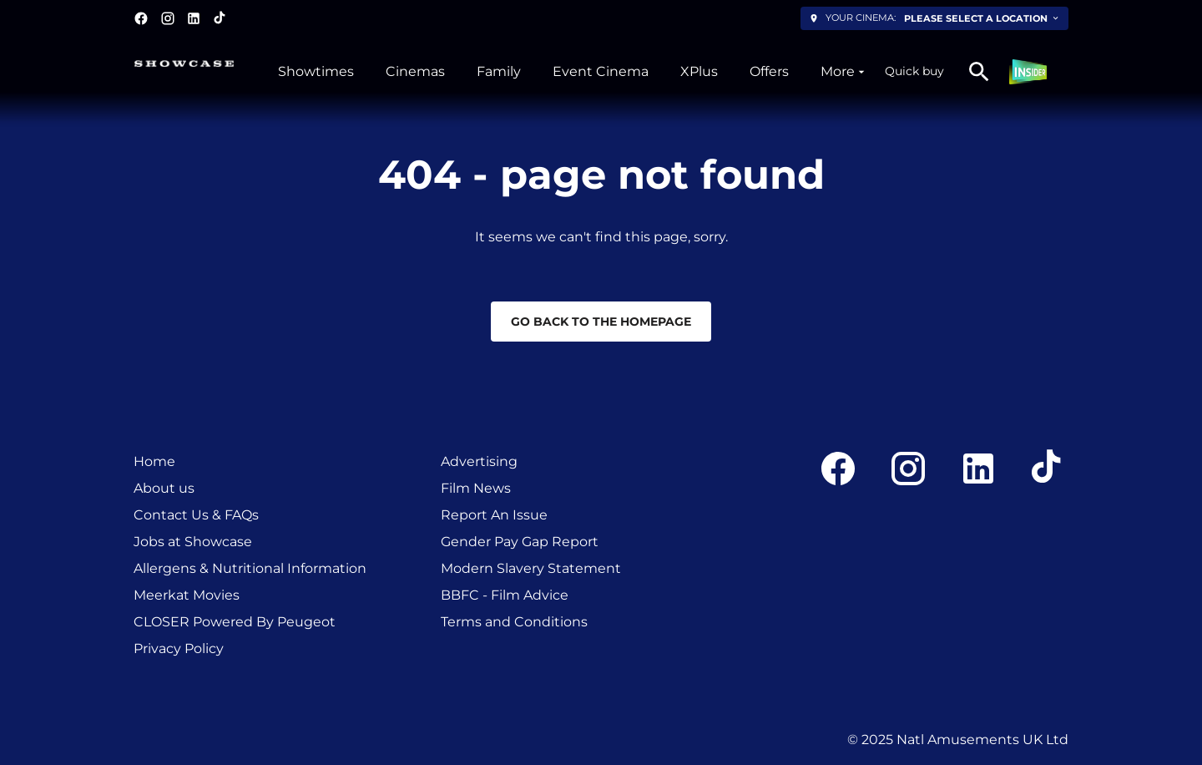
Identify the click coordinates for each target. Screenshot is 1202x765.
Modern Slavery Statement (531, 568)
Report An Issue (494, 515)
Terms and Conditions (514, 622)
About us (164, 488)
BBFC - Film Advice (504, 595)
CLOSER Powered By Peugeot (235, 622)
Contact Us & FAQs (196, 515)
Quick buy (914, 71)
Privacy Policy (179, 648)
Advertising (479, 461)
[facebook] (141, 18)
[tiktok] (220, 18)
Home (154, 461)
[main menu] (573, 72)
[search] (979, 71)
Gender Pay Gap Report (519, 542)
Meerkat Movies (187, 595)
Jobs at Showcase (193, 542)
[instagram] (167, 18)
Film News (476, 488)
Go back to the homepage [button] (601, 321)
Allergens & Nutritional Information (250, 568)
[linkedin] (193, 18)
